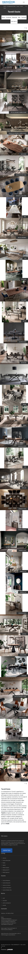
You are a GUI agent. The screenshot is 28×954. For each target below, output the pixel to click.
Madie (4, 862)
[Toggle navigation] (24, 2)
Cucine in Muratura (7, 887)
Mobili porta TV (6, 870)
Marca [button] (3, 17)
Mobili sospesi (6, 867)
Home (5, 6)
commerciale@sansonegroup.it (8, 921)
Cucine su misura (6, 885)
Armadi (4, 905)
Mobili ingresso (6, 872)
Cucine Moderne (6, 880)
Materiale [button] (14, 17)
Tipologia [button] (23, 17)
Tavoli (18, 6)
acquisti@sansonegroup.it (7, 924)
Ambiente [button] (8, 17)
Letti (4, 898)
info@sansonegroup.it (6, 918)
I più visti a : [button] (14, 21)
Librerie (4, 858)
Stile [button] (19, 17)
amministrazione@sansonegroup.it (9, 920)
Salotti (4, 865)
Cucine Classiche (6, 882)
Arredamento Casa (11, 6)
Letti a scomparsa (7, 903)
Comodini (5, 900)
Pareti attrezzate (6, 860)
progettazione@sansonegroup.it (8, 922)
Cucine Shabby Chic (7, 890)
